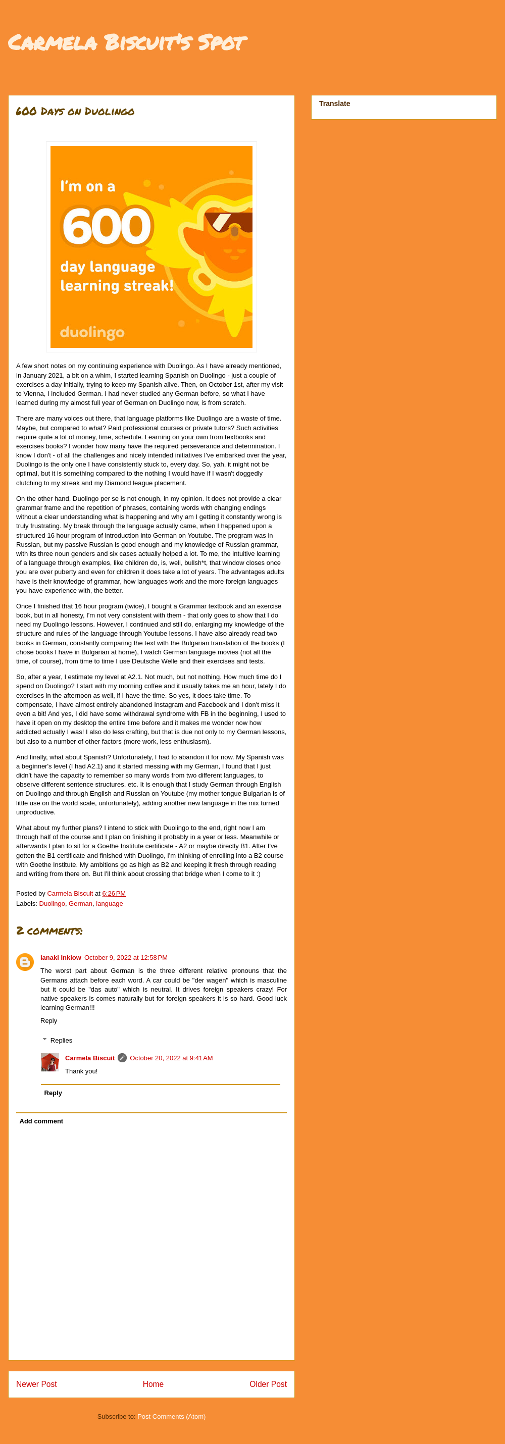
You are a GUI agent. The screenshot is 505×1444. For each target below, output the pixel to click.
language (109, 903)
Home (153, 1384)
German (80, 903)
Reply (48, 1020)
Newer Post (36, 1384)
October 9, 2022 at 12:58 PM (126, 957)
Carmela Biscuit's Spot (125, 41)
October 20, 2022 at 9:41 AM (171, 1058)
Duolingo (52, 903)
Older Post (268, 1384)
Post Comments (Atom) (171, 1416)
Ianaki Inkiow (60, 957)
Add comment (42, 1121)
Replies (61, 1040)
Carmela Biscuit (90, 1058)
